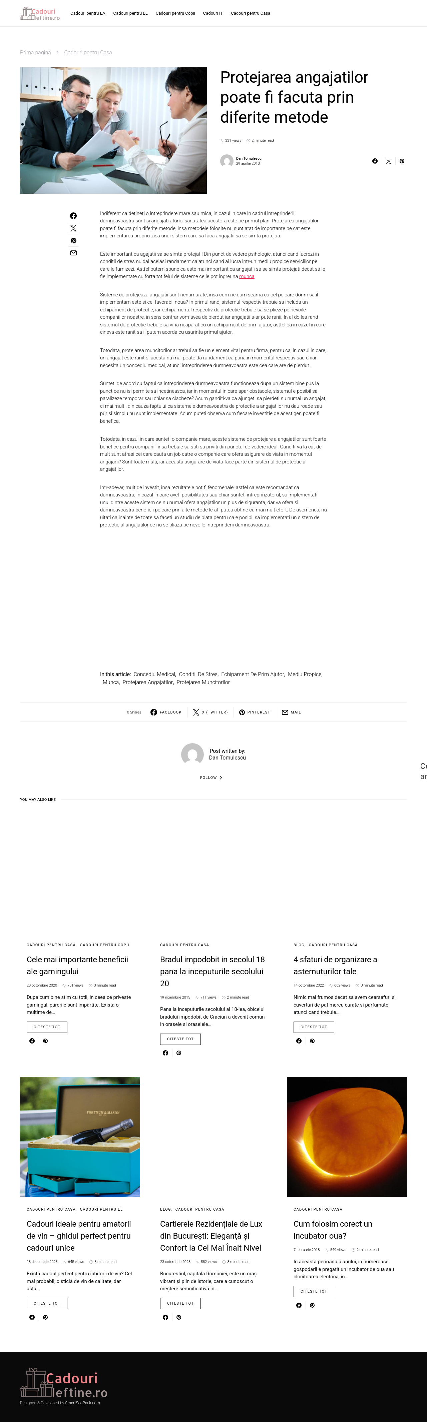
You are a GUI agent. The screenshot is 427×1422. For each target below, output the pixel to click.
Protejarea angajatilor (147, 682)
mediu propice (304, 674)
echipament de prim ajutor (252, 674)
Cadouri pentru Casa (88, 52)
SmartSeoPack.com (82, 1403)
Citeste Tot (47, 1027)
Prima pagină (35, 52)
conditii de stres (198, 674)
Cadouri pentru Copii (104, 945)
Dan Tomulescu (249, 158)
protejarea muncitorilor (203, 682)
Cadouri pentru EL (101, 1209)
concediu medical (154, 674)
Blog (299, 945)
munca (247, 276)
